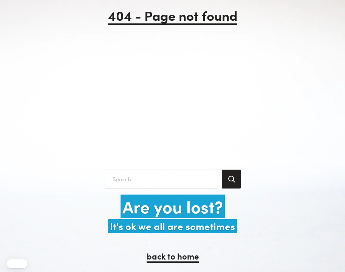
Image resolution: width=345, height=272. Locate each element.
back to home (173, 256)
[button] (17, 263)
